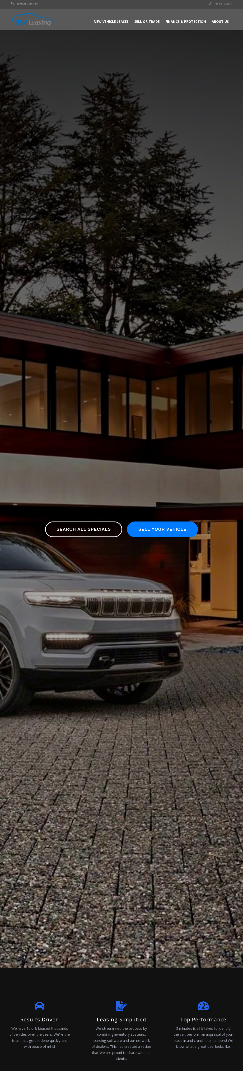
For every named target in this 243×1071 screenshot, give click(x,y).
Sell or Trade (147, 21)
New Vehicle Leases (111, 21)
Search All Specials (83, 529)
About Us (220, 21)
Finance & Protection (185, 21)
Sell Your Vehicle (162, 529)
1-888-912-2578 (220, 3)
